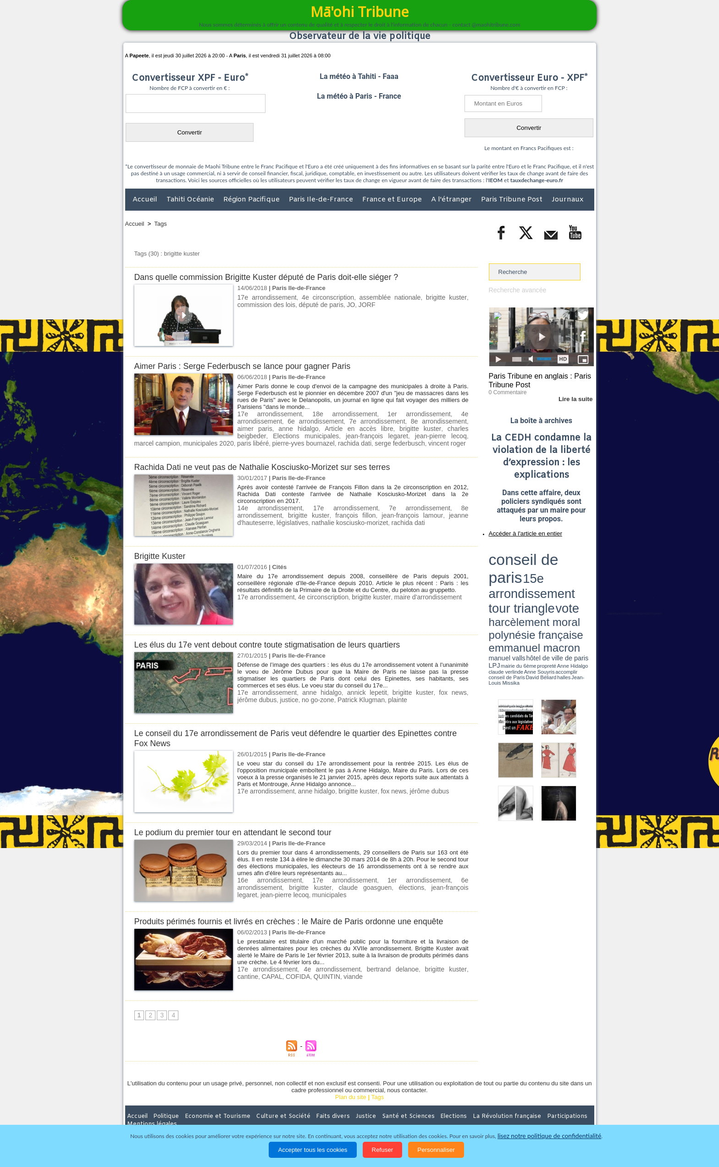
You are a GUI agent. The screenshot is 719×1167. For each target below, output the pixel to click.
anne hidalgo (449, 420)
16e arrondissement (265, 877)
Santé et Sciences (379, 1113)
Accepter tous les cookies (312, 1149)
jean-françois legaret (387, 884)
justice (265, 696)
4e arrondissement (433, 413)
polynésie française (563, 567)
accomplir (586, 579)
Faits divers (313, 1113)
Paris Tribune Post (512, 199)
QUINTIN (298, 973)
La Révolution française (469, 1113)
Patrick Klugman (332, 696)
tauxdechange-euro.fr (536, 180)
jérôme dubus (414, 788)
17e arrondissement (266, 297)
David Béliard (517, 582)
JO (342, 304)
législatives (452, 512)
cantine (457, 966)
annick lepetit (355, 690)
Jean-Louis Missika (545, 582)
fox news (432, 690)
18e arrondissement (321, 413)
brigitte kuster (447, 297)
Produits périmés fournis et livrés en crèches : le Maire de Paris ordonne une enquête (299, 919)
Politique (162, 1113)
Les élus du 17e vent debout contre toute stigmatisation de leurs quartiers (276, 642)
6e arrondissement (441, 877)
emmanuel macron (513, 573)
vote (577, 560)
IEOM (495, 180)
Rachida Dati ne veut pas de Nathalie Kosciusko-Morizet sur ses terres (270, 464)
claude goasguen (302, 884)
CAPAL (247, 973)
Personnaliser (436, 1149)
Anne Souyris (571, 579)
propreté (520, 579)
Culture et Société (269, 1113)
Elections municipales (422, 427)
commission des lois (264, 304)
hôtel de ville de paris (575, 575)
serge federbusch (252, 441)
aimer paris (410, 420)
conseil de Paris (498, 582)
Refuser (382, 1149)
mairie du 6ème (504, 579)
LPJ (492, 579)
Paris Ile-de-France (322, 199)
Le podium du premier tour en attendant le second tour (239, 830)
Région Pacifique (252, 199)
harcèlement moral (513, 567)
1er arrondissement (378, 413)
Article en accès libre (266, 427)
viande (322, 973)
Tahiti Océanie (191, 199)
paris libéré (451, 434)
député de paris (314, 304)
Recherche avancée (515, 289)
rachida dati (210, 441)
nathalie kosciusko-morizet (273, 519)
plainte (365, 696)
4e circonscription (327, 297)
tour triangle (553, 560)
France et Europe (393, 199)
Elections (420, 1113)
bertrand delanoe (376, 966)
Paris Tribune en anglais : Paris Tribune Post (536, 379)
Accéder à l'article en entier (519, 530)
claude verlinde (552, 579)
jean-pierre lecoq (307, 434)
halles (529, 582)
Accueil (146, 199)
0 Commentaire (506, 389)
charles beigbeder (364, 427)
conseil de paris (517, 551)
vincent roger (295, 441)
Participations (523, 1113)
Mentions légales (568, 1113)
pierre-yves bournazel (163, 441)
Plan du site (350, 1094)
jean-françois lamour (347, 512)
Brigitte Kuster (161, 553)
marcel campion (357, 434)
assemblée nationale (390, 297)
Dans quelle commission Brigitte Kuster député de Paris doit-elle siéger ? (275, 277)
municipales (253, 891)
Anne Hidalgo (534, 579)
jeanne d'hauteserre (406, 512)
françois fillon (297, 512)
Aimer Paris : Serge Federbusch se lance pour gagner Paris (249, 366)
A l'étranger (452, 199)
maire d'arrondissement (413, 594)
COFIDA (271, 973)
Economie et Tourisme (209, 1113)
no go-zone (292, 696)
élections (343, 884)
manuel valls (548, 575)
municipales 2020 (407, 434)
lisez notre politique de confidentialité (549, 1136)
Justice (342, 1113)
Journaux (567, 199)
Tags (160, 223)
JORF (357, 304)
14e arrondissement (265, 505)
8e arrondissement (364, 420)
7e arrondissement (308, 420)
